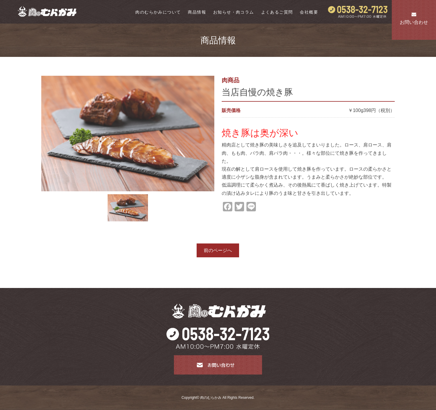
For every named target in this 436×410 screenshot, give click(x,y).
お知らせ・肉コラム (233, 12)
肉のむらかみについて (158, 12)
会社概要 (309, 12)
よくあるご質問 (277, 12)
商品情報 (197, 12)
